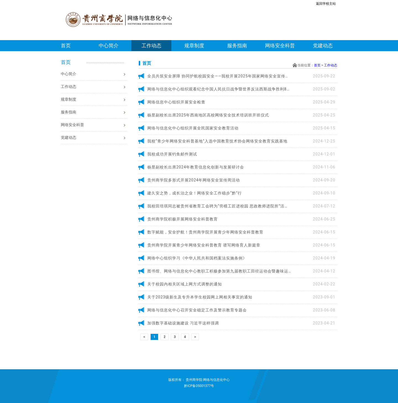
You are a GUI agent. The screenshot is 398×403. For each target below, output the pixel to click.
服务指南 (237, 45)
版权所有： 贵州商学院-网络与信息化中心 (199, 380)
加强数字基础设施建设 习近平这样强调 (183, 323)
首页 (66, 45)
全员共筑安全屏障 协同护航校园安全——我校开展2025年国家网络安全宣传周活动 (219, 76)
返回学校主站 (326, 4)
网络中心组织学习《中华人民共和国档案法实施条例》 (197, 258)
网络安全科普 (280, 45)
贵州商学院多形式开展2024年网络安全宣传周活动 (193, 180)
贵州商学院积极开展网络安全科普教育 (182, 219)
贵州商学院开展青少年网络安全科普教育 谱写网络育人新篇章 (203, 245)
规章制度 (194, 45)
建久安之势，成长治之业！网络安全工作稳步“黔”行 (194, 193)
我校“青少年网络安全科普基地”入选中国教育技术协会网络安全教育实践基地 (217, 141)
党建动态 (323, 45)
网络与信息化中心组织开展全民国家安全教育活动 (193, 128)
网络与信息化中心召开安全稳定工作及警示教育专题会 (197, 310)
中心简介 (109, 45)
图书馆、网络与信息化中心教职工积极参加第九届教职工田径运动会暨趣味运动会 (219, 271)
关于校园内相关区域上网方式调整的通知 (184, 284)
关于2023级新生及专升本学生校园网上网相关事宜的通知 (199, 297)
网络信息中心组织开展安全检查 (176, 102)
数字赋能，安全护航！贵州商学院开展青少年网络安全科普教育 (205, 232)
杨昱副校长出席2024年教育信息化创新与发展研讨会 (195, 167)
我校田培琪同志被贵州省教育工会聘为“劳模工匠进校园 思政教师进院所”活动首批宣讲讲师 (219, 206)
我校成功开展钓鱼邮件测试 (172, 154)
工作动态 (151, 45)
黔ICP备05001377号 (199, 386)
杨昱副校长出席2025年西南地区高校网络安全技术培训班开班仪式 (208, 115)
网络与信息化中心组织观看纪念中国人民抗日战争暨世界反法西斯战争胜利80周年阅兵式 (219, 89)
